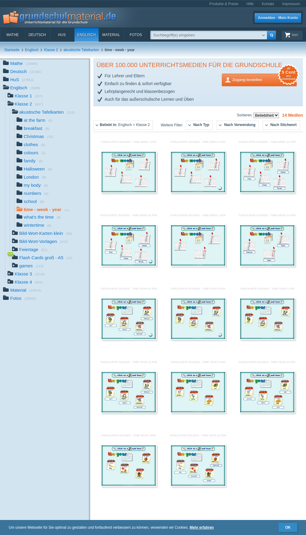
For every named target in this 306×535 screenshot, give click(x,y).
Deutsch (37, 35)
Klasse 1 (25, 96)
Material (111, 35)
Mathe (12, 35)
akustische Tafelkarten (81, 50)
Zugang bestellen (264, 79)
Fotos (136, 35)
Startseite (12, 50)
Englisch (86, 35)
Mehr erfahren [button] (202, 527)
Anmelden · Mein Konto (278, 18)
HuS (62, 35)
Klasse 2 (51, 50)
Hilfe (250, 4)
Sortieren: (245, 115)
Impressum (291, 4)
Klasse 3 (26, 274)
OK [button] (288, 527)
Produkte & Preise (223, 4)
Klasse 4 (25, 282)
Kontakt (268, 4)
